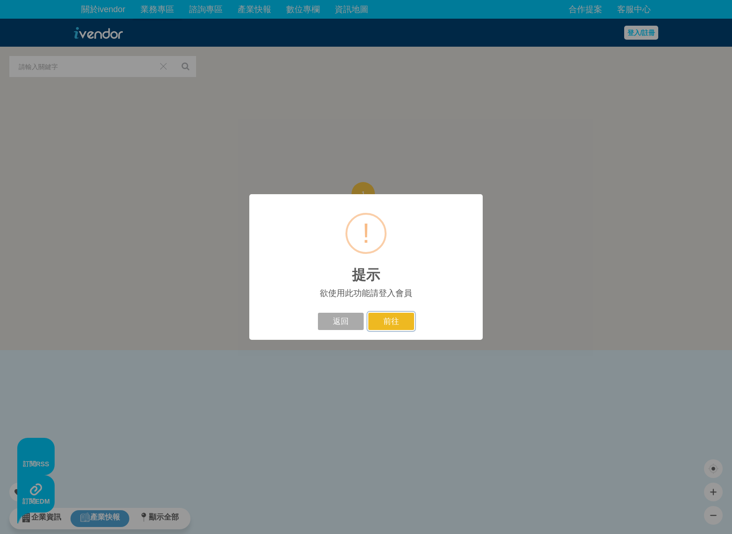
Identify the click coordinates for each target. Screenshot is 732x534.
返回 (341, 321)
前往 (391, 321)
